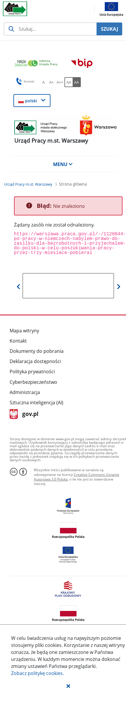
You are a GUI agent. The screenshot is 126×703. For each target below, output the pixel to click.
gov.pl (24, 414)
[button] (68, 686)
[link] (37, 63)
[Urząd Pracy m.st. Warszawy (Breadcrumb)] (28, 184)
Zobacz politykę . (37, 673)
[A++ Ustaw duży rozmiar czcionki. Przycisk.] (59, 82)
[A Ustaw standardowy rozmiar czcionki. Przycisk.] (43, 82)
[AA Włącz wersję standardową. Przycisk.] (68, 82)
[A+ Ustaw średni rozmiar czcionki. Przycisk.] (51, 82)
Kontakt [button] (24, 81)
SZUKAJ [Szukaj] (109, 29)
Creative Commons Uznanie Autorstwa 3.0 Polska (76, 477)
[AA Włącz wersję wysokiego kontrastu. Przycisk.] (77, 82)
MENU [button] (63, 164)
